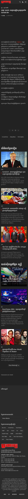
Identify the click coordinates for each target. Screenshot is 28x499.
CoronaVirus (5, 137)
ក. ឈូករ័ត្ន (3, 15)
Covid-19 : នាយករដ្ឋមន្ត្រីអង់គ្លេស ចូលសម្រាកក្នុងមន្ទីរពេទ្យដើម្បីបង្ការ (13, 173)
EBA (10, 436)
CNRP (3, 430)
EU (17, 430)
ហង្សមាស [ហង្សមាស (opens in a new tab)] (19, 42)
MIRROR (14, 494)
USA (8, 430)
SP (9, 494)
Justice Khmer (19, 433)
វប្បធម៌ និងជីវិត (6, 8)
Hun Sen (4, 427)
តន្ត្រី (1, 8)
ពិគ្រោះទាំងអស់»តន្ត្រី (14, 365)
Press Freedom (9, 439)
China (21, 430)
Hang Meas (13, 137)
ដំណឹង (2, 169)
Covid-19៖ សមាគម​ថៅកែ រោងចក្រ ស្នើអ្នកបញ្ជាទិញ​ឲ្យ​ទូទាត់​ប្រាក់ (14, 210)
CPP (3, 439)
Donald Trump (5, 433)
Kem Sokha (4, 436)
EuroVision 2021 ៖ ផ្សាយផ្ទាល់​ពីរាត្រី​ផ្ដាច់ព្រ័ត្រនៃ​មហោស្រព (13, 310)
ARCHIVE (21, 494)
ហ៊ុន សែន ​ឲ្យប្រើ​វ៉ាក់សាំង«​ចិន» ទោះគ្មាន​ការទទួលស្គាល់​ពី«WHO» (14, 248)
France (12, 430)
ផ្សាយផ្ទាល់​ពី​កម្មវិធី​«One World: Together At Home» (12, 351)
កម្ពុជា (2, 206)
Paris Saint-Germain (18, 436)
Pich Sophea (21, 137)
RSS (5, 494)
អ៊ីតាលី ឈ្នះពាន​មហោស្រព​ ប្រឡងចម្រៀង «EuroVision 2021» (13, 280)
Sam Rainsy (18, 427)
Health (11, 433)
